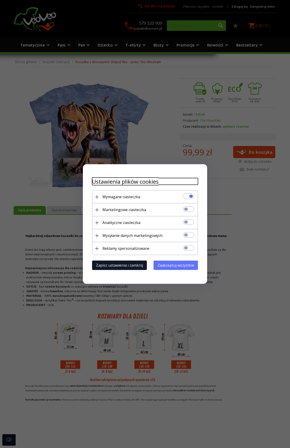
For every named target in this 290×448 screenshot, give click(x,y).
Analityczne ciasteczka (121, 222)
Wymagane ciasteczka (121, 196)
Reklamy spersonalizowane (125, 248)
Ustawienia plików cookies (125, 181)
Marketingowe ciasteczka (124, 209)
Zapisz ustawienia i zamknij (119, 265)
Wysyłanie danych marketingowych (132, 235)
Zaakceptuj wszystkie (175, 265)
